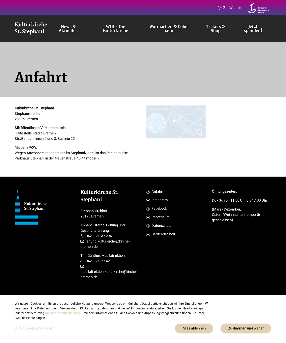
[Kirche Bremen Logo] (259, 8)
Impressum (161, 217)
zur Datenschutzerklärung (63, 313)
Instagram (160, 200)
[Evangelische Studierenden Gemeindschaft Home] (31, 28)
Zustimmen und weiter (246, 328)
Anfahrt (157, 191)
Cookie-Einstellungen (36, 328)
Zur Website (232, 8)
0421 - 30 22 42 (98, 261)
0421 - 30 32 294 (99, 236)
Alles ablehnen (194, 328)
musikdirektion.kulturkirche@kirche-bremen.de (108, 274)
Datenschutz (162, 225)
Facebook (159, 208)
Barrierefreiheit (163, 234)
